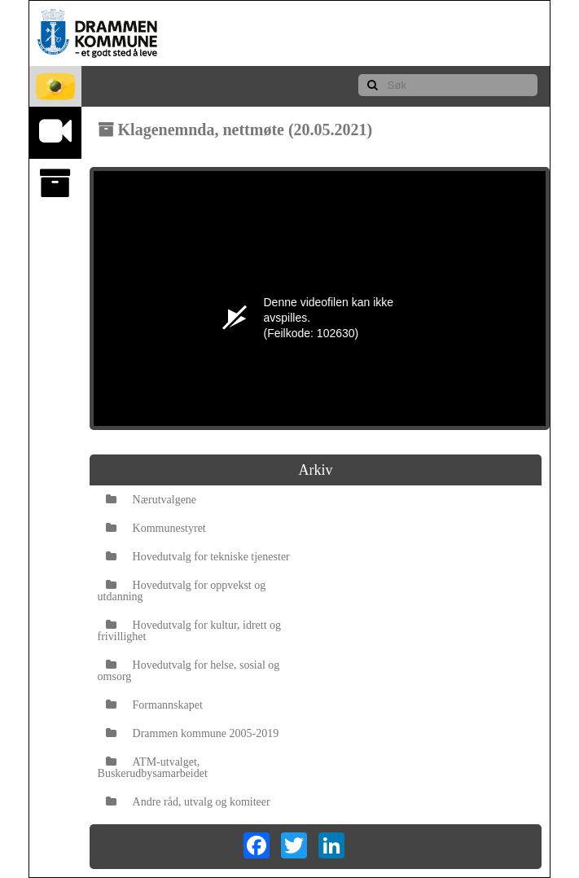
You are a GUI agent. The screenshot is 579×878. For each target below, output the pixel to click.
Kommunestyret (156, 528)
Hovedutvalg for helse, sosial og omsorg (189, 671)
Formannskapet (154, 705)
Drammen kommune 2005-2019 (192, 733)
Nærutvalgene (151, 500)
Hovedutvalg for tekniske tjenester (198, 557)
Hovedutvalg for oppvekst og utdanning (182, 591)
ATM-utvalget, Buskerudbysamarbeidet (153, 767)
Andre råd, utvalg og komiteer (188, 802)
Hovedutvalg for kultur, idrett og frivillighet (190, 631)
